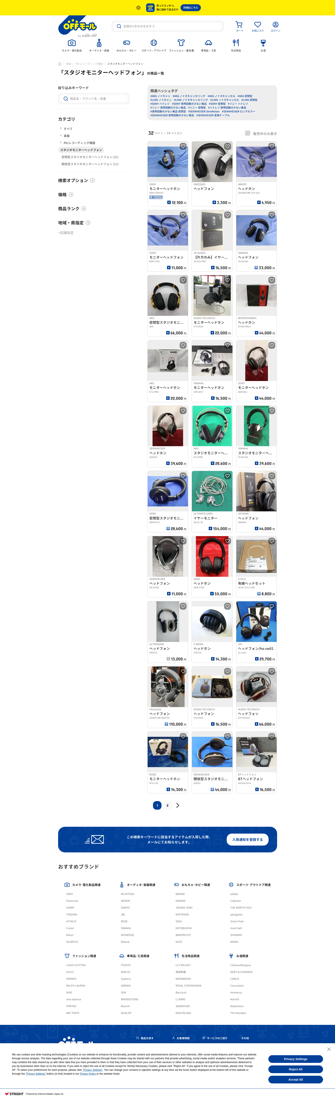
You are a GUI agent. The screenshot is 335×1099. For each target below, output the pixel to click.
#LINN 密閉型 (249, 100)
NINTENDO (182, 914)
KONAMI (181, 901)
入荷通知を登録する (247, 839)
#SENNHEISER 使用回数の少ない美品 (172, 115)
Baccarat (181, 992)
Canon (70, 928)
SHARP (70, 907)
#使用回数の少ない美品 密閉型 (168, 111)
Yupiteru (126, 979)
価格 (65, 194)
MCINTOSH (127, 894)
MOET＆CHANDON (241, 972)
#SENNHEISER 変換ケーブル (213, 115)
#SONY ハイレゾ (160, 104)
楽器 (68, 64)
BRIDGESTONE (129, 999)
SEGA (179, 921)
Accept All (295, 1079)
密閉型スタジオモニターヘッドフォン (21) (90, 157)
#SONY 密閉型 (217, 104)
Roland (125, 942)
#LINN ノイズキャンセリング (191, 100)
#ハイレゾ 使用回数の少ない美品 (227, 107)
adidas (234, 894)
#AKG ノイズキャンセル (221, 96)
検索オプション (76, 180)
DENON (125, 901)
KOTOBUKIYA (184, 928)
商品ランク (72, 209)
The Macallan (238, 1013)
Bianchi (125, 1006)
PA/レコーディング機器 (89, 64)
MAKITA (125, 972)
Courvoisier (237, 985)
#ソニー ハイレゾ (238, 104)
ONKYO (125, 907)
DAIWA (234, 942)
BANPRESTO (183, 935)
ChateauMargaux (240, 965)
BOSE (124, 921)
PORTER (71, 1006)
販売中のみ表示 (261, 133)
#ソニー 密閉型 (197, 107)
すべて (66, 129)
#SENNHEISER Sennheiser (204, 111)
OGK (123, 992)
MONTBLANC (183, 1013)
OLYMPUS (72, 942)
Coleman (235, 901)
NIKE (69, 992)
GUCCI (70, 972)
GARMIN (126, 985)
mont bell (236, 928)
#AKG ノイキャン (160, 96)
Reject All (295, 1069)
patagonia (236, 914)
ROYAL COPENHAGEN (188, 985)
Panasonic (72, 901)
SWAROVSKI (183, 1006)
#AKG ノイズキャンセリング (189, 96)
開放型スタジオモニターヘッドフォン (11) (90, 164)
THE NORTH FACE (241, 907)
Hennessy (236, 992)
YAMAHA (126, 928)
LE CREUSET (183, 965)
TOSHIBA (71, 914)
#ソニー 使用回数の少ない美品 (168, 107)
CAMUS (234, 979)
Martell (234, 999)
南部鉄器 (181, 972)
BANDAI (180, 894)
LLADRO (180, 999)
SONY (69, 894)
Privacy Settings (295, 1059)
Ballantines (237, 1006)
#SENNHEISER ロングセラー (238, 111)
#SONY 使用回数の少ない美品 (189, 104)
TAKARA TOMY (184, 907)
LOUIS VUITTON (76, 965)
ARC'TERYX (72, 1013)
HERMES (71, 979)
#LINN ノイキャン (161, 100)
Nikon (69, 935)
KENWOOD (127, 935)
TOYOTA (126, 965)
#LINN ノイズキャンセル (224, 100)
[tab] (71, 45)
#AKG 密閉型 (245, 96)
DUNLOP (126, 1013)
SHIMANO (236, 935)
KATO (179, 942)
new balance (73, 999)
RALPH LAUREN (75, 985)
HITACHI (71, 921)
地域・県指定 (74, 223)
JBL (123, 914)
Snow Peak (237, 921)
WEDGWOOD (183, 979)
